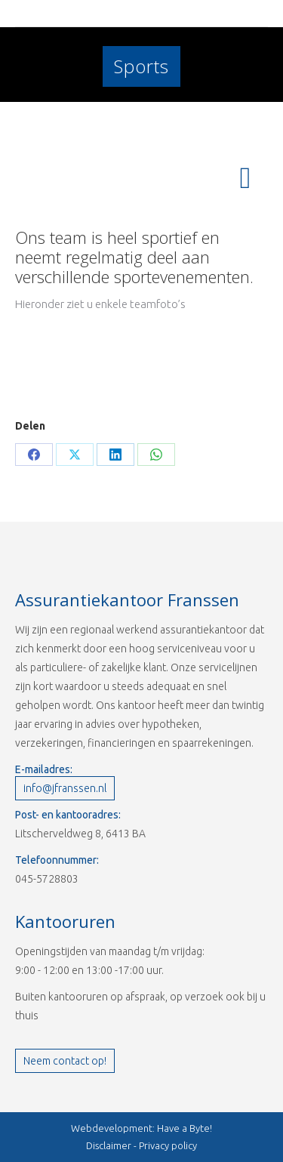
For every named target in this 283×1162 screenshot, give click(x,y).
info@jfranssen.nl (64, 788)
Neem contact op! (64, 1061)
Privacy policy (168, 1145)
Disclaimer (108, 1145)
